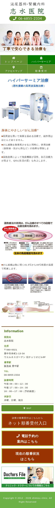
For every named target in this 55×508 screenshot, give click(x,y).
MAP (27, 408)
